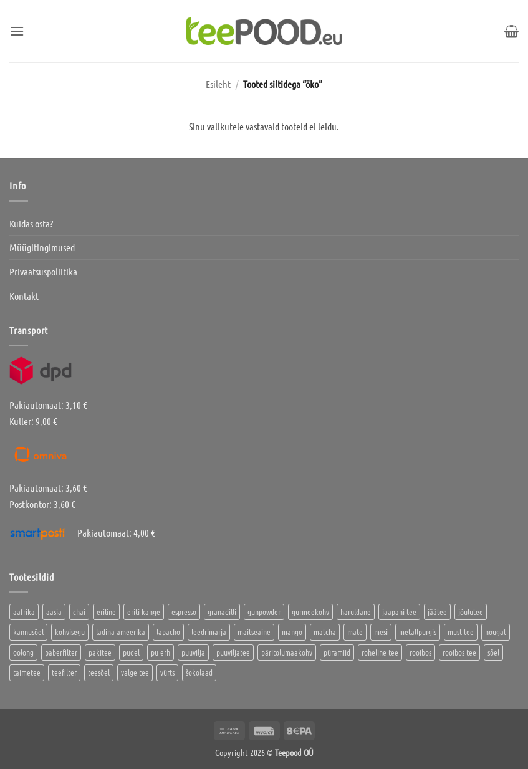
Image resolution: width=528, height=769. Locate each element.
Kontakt (24, 296)
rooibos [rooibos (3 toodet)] (420, 652)
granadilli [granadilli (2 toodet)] (222, 611)
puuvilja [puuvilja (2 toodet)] (193, 652)
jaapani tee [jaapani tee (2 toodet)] (399, 611)
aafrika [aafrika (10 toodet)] (24, 611)
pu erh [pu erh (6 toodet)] (160, 652)
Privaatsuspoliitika (43, 271)
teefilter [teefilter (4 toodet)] (64, 672)
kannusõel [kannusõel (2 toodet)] (28, 631)
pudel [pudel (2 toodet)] (131, 652)
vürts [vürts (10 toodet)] (167, 672)
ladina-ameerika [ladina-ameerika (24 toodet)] (120, 631)
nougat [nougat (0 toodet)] (495, 631)
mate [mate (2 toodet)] (355, 631)
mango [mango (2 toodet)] (292, 631)
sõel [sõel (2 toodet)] (493, 652)
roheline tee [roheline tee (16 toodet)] (380, 652)
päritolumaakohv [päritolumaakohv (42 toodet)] (286, 652)
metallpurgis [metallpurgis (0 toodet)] (417, 631)
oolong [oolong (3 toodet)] (23, 652)
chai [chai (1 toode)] (79, 611)
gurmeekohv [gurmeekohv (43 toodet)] (310, 611)
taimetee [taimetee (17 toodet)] (27, 672)
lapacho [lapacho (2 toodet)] (168, 631)
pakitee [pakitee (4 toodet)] (100, 652)
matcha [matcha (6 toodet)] (325, 631)
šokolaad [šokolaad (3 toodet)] (199, 672)
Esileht (218, 84)
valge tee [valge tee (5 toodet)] (135, 672)
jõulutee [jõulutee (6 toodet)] (470, 611)
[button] (16, 31)
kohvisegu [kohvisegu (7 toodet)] (70, 631)
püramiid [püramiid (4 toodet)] (337, 652)
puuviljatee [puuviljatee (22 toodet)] (233, 652)
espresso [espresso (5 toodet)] (183, 611)
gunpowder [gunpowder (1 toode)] (264, 611)
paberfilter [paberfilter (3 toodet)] (61, 652)
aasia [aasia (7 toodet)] (54, 611)
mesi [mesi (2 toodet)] (381, 631)
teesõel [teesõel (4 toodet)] (99, 672)
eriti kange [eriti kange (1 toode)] (143, 611)
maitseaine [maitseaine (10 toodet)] (254, 631)
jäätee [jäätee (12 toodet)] (437, 611)
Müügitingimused (42, 247)
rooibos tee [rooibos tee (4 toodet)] (459, 652)
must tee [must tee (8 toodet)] (461, 631)
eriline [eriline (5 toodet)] (106, 611)
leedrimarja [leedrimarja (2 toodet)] (208, 631)
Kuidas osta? (31, 223)
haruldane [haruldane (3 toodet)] (355, 611)
